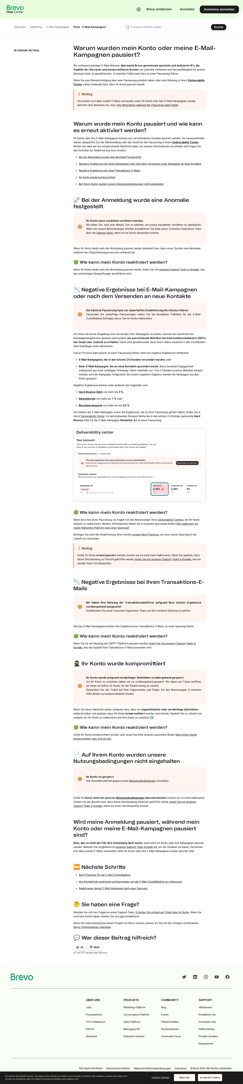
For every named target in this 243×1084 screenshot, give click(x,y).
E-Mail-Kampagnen (58, 27)
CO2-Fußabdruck (95, 1021)
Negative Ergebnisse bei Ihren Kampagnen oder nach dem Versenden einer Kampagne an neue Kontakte (140, 163)
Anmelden (187, 9)
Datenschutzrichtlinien (118, 1068)
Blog (163, 1007)
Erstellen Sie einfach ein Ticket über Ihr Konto (162, 912)
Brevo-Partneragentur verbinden (92, 927)
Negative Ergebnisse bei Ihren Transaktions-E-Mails (109, 170)
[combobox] (176, 27)
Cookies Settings (160, 1077)
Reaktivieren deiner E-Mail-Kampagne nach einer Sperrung (113, 888)
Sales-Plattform (132, 1021)
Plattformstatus (207, 1029)
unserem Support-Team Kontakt (134, 847)
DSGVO (90, 1029)
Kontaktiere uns (207, 1014)
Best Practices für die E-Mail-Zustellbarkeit (104, 875)
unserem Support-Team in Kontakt (179, 269)
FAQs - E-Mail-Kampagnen (89, 27)
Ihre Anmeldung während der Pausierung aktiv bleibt (147, 105)
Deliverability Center (185, 142)
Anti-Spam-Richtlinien (91, 1068)
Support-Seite (104, 233)
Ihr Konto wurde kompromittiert (97, 177)
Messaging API (132, 1029)
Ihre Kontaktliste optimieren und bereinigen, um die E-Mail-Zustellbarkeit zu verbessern (130, 881)
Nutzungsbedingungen (142, 780)
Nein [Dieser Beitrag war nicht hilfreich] (97, 947)
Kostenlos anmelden (219, 9)
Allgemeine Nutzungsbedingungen (152, 1068)
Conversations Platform (136, 1014)
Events (165, 1014)
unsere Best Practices (146, 534)
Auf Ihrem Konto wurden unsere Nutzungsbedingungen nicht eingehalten (121, 184)
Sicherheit (91, 1036)
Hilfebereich (205, 1007)
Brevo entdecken (159, 9)
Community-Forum (171, 1036)
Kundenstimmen (170, 1029)
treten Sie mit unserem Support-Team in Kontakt (163, 559)
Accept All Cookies (210, 1077)
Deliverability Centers (171, 519)
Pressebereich (94, 1014)
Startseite (20, 27)
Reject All (184, 1077)
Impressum (181, 1068)
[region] (121, 1078)
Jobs (88, 1007)
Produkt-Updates (208, 1036)
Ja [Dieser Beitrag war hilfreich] (81, 947)
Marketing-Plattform (134, 1007)
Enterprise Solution (134, 1036)
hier (122, 916)
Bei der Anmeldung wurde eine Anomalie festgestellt (110, 157)
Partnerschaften (170, 1021)
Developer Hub (207, 1021)
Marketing (36, 27)
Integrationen (206, 1043)
